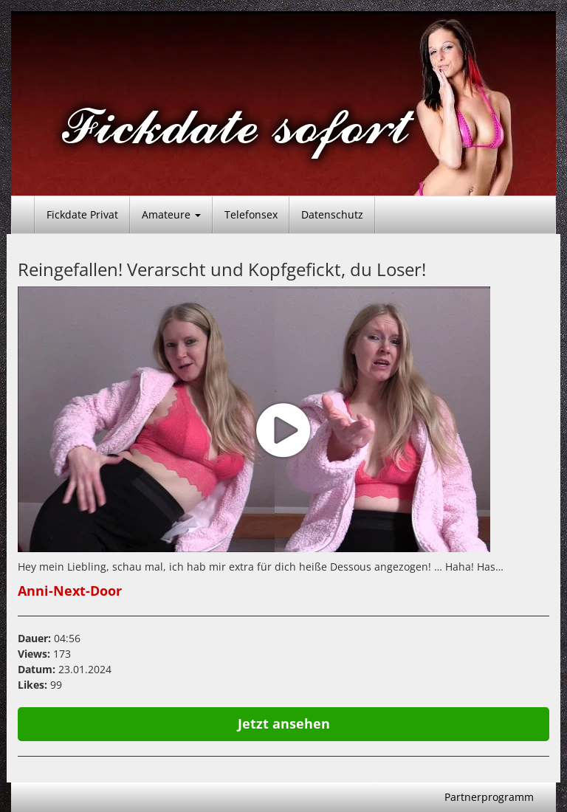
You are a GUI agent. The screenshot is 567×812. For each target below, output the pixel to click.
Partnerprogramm (489, 797)
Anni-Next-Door (70, 590)
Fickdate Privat (82, 214)
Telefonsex (251, 214)
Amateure (171, 214)
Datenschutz (332, 214)
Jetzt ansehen (284, 723)
